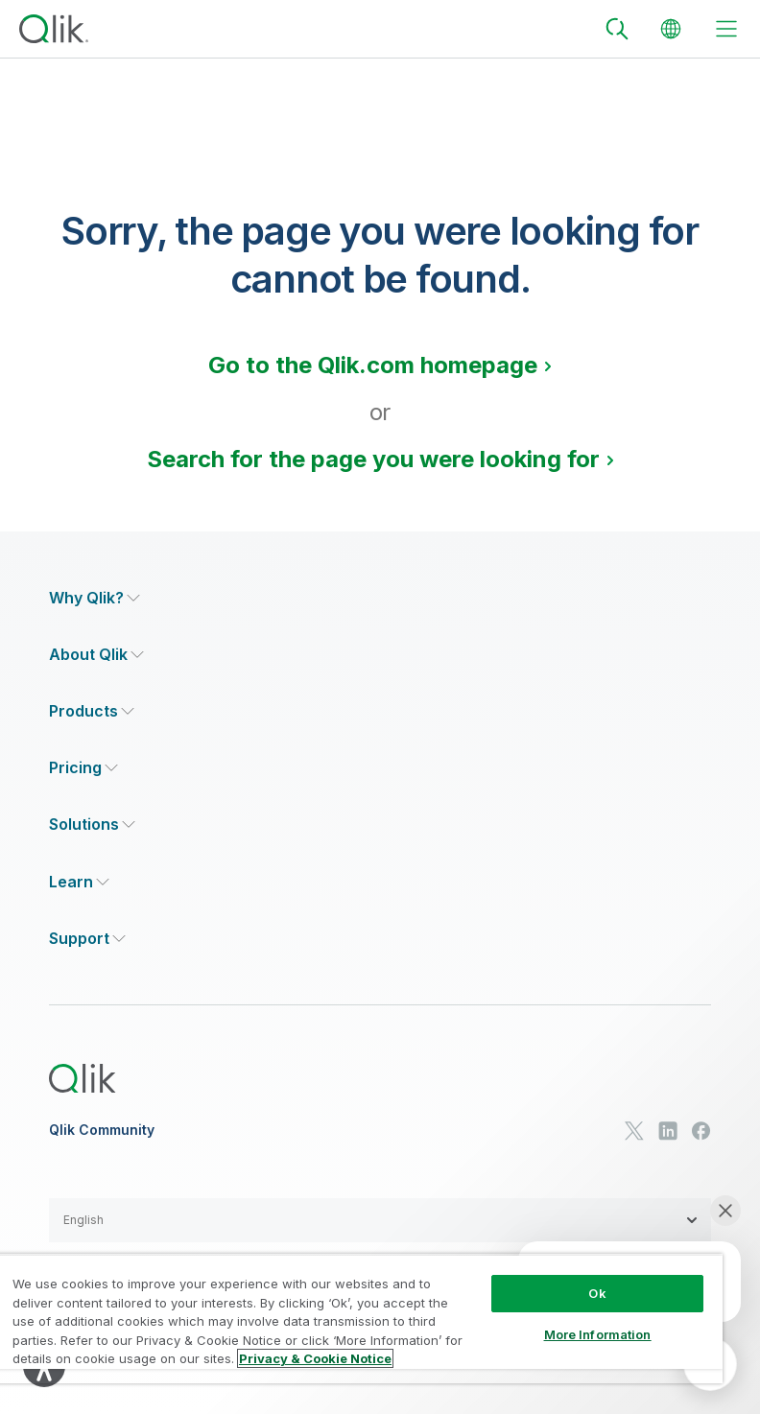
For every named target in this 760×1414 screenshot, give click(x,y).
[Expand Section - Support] (87, 939)
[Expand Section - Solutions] (92, 824)
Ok (597, 1293)
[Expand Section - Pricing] (83, 768)
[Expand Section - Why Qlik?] (94, 598)
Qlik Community (101, 1130)
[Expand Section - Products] (91, 711)
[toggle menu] (726, 28)
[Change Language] (670, 28)
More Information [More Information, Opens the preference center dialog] (598, 1334)
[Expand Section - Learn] (79, 882)
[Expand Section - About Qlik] (96, 655)
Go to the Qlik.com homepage (372, 365)
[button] (380, 1220)
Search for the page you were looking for (373, 459)
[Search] (617, 28)
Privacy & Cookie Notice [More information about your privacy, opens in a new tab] (315, 1358)
